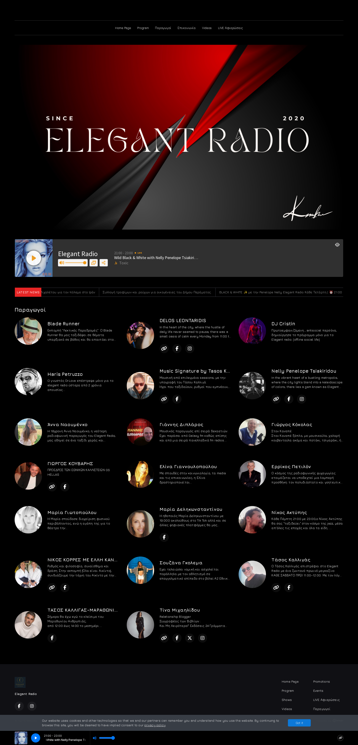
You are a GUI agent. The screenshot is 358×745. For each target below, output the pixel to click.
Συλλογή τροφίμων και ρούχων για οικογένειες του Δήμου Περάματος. (163, 292)
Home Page (123, 28)
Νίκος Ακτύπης (289, 512)
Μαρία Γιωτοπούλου (72, 512)
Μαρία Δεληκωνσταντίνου (191, 509)
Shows (287, 700)
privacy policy (155, 725)
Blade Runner (63, 323)
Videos (207, 28)
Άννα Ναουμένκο (67, 424)
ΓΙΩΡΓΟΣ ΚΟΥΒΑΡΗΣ (70, 463)
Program (143, 28)
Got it (299, 723)
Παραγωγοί (163, 28)
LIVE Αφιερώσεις (230, 28)
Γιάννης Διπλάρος (181, 424)
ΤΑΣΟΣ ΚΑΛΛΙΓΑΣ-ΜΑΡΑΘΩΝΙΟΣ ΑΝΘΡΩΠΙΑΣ (98, 609)
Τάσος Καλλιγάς (290, 559)
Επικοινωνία (187, 28)
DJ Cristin (283, 323)
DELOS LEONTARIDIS (183, 320)
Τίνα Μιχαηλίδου (180, 609)
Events (318, 690)
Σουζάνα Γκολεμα (181, 562)
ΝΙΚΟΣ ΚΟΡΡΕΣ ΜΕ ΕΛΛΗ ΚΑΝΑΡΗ (85, 559)
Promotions (321, 681)
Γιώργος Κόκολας (291, 424)
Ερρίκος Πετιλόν (291, 466)
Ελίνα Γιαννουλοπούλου (188, 466)
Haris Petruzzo (65, 374)
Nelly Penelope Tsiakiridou (303, 371)
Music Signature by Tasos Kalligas (201, 371)
